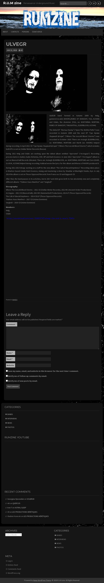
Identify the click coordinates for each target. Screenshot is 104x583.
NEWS (9, 423)
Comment (12, 324)
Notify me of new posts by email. (23, 381)
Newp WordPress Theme (42, 580)
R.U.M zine (12, 3)
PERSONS (25, 31)
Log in (10, 561)
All (21, 50)
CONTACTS (15, 31)
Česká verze (37, 31)
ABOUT (5, 31)
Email (10, 359)
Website (10, 365)
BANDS (14, 300)
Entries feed (13, 565)
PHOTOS (10, 427)
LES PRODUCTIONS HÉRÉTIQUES (24, 512)
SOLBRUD (30, 499)
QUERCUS (16, 503)
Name (10, 353)
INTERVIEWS (12, 418)
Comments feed (14, 569)
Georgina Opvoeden (15, 499)
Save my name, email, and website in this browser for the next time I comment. (43, 371)
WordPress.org (14, 573)
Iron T (9, 507)
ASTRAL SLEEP (20, 507)
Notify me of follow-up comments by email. (27, 376)
